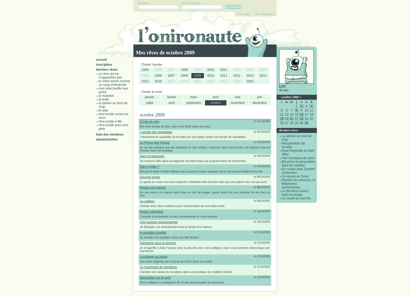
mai (237, 97)
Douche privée (150, 177)
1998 (184, 70)
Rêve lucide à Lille (110, 121)
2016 (158, 81)
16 (301, 114)
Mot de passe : (192, 3)
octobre (215, 103)
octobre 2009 (290, 97)
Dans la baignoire (152, 156)
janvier (149, 97)
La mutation (106, 96)
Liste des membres (110, 134)
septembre (193, 103)
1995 (145, 70)
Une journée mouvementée (159, 222)
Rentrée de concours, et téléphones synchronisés (298, 183)
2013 (249, 75)
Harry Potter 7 (150, 167)
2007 (171, 75)
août (172, 103)
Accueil (101, 59)
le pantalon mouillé (153, 232)
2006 (158, 75)
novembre (238, 103)
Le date (103, 110)
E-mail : (144, 3)
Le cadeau (147, 201)
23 (301, 119)
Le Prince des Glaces (155, 142)
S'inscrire (243, 14)
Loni (282, 86)
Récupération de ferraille (293, 145)
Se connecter (264, 14)
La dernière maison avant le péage (295, 193)
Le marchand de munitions (158, 267)
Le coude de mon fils (296, 198)
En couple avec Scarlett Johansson (298, 171)
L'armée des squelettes (156, 132)
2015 (145, 81)
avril (215, 97)
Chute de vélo (149, 122)
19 (281, 119)
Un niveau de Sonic (295, 176)
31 (306, 123)
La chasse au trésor (153, 257)
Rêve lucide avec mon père (113, 127)
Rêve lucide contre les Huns (113, 116)
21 (291, 119)
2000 (210, 70)
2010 (210, 75)
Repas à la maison (153, 187)
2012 (236, 75)
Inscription (104, 64)
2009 (197, 75)
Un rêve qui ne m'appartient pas (110, 75)
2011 (223, 75)
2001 (223, 70)
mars (193, 97)
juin (259, 97)
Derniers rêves (107, 69)
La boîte (104, 99)
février (171, 97)
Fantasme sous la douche (158, 243)
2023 (249, 81)
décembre (260, 103)
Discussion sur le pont (155, 277)
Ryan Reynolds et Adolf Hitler (298, 152)
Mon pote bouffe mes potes (113, 90)
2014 (263, 75)
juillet (149, 103)
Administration (107, 139)
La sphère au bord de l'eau (113, 105)
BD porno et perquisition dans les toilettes (299, 163)
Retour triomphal (151, 212)
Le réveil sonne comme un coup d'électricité (114, 83)
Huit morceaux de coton (298, 158)
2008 (184, 75)
